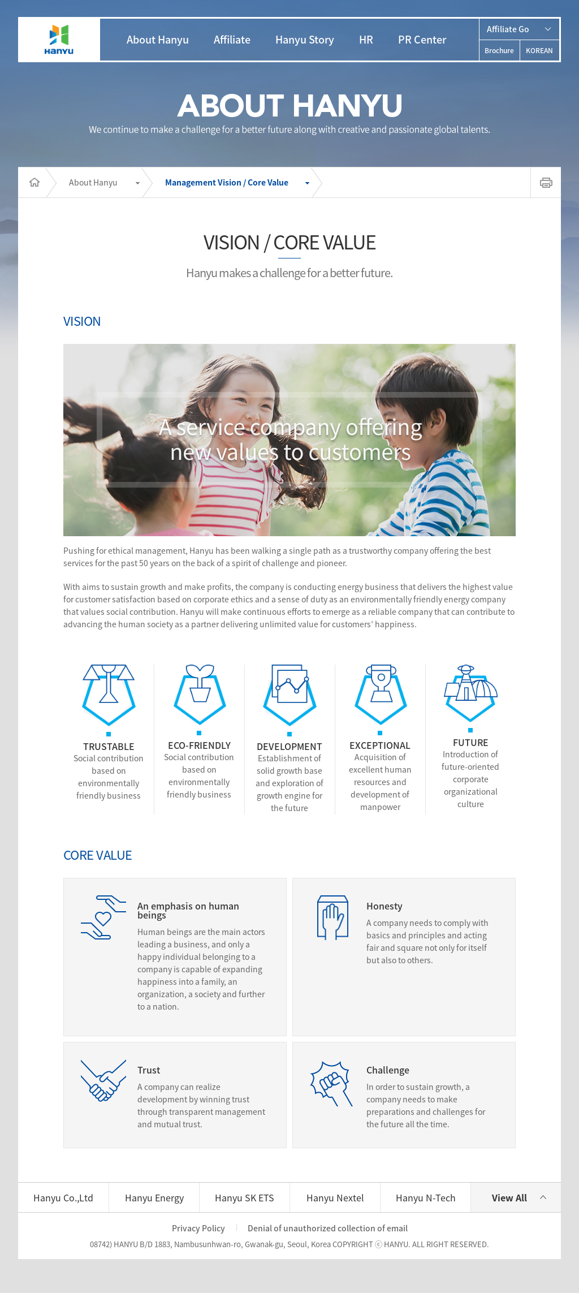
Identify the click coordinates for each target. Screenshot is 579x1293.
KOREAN (539, 50)
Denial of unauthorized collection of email (328, 1228)
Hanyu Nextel (335, 1197)
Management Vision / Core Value (226, 182)
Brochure (499, 50)
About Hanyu (93, 182)
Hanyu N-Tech (426, 1197)
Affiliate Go (508, 29)
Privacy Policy (198, 1228)
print (545, 182)
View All (509, 1197)
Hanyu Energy (154, 1197)
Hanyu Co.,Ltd (63, 1197)
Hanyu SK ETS (244, 1197)
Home (31, 182)
